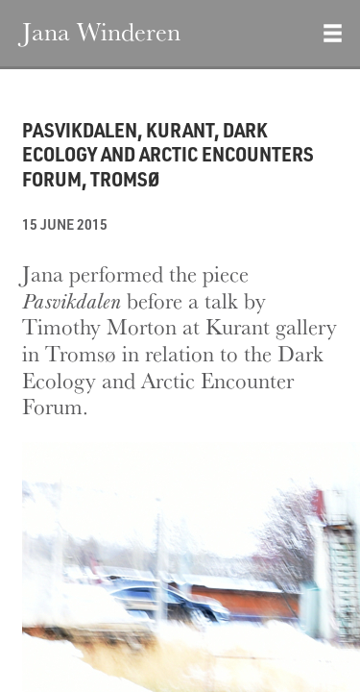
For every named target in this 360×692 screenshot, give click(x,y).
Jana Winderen (101, 30)
